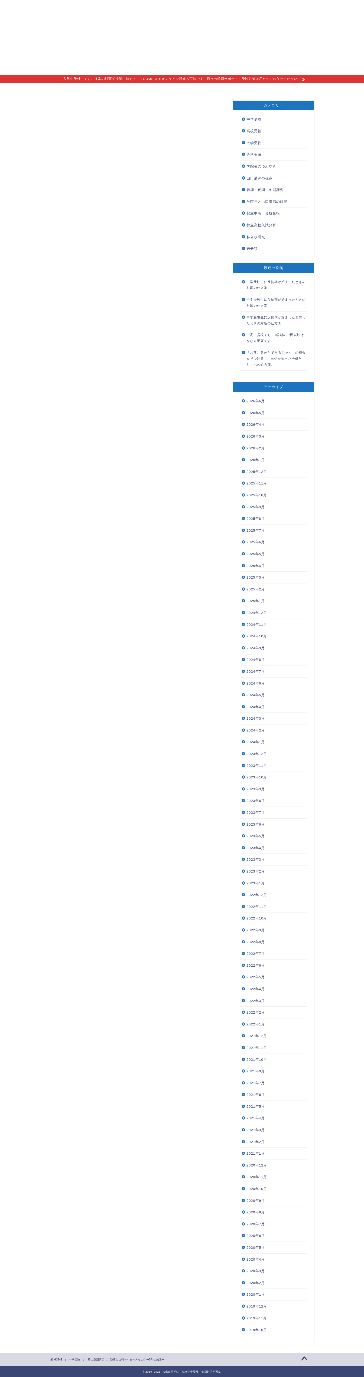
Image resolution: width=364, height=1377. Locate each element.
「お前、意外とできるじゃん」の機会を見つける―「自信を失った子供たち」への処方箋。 (276, 358)
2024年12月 (257, 613)
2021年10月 (257, 1059)
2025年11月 (257, 483)
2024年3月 (256, 718)
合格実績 (214, 88)
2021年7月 (256, 1083)
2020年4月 (256, 1259)
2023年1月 (256, 883)
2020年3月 (256, 1271)
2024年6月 (256, 683)
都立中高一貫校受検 (263, 213)
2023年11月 (257, 766)
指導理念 (96, 88)
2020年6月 (256, 1236)
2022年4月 (256, 989)
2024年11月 (257, 624)
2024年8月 (256, 660)
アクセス (186, 88)
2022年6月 (256, 965)
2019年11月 (257, 1318)
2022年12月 (257, 895)
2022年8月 (256, 942)
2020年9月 (256, 1200)
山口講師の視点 (260, 178)
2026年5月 (256, 413)
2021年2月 (256, 1142)
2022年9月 (256, 930)
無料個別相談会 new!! (255, 88)
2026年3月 (256, 436)
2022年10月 (257, 918)
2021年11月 (257, 1048)
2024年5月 (256, 695)
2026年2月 (256, 448)
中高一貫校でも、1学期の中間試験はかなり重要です (275, 338)
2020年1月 (256, 1294)
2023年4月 (256, 848)
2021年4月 (256, 1118)
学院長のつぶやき (261, 166)
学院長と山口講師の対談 (267, 202)
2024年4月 (256, 707)
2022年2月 (256, 1012)
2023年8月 (256, 801)
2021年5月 (256, 1106)
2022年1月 (256, 1024)
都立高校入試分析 (261, 225)
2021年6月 (256, 1095)
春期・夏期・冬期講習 (265, 190)
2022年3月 (256, 1001)
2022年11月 (257, 907)
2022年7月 (256, 953)
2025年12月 (257, 472)
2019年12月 (257, 1306)
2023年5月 (256, 836)
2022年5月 (256, 977)
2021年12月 (257, 1036)
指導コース (127, 88)
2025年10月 (257, 495)
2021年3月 (256, 1130)
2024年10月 (257, 636)
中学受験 (64, 110)
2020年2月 (256, 1283)
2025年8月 (256, 518)
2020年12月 (257, 1165)
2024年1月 (256, 742)
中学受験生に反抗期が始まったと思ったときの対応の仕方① (276, 320)
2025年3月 (256, 577)
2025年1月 (256, 601)
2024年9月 (256, 648)
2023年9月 (256, 789)
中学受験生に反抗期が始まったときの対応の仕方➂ (276, 285)
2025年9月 (256, 507)
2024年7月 (256, 671)
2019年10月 (257, 1330)
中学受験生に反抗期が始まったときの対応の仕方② (276, 302)
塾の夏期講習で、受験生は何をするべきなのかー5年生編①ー (134, 190)
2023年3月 (256, 859)
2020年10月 (257, 1189)
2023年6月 (256, 824)
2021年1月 (256, 1153)
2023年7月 (256, 812)
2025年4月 (256, 566)
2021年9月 (256, 1071)
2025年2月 (256, 589)
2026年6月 (256, 401)
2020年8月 (256, 1212)
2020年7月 (256, 1224)
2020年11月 (257, 1177)
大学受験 (254, 143)
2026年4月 (256, 424)
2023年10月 (257, 777)
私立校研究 (256, 237)
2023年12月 (257, 754)
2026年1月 (256, 460)
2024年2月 (256, 730)
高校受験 (254, 131)
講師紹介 (157, 88)
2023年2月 (256, 871)
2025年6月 (256, 542)
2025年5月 (256, 554)
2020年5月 (256, 1247)
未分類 (252, 248)
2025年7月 (256, 530)
